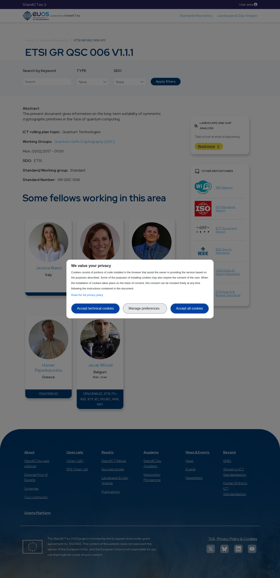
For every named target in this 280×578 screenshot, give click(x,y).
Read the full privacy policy (87, 295)
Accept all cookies (189, 308)
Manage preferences (145, 308)
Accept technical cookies (95, 308)
